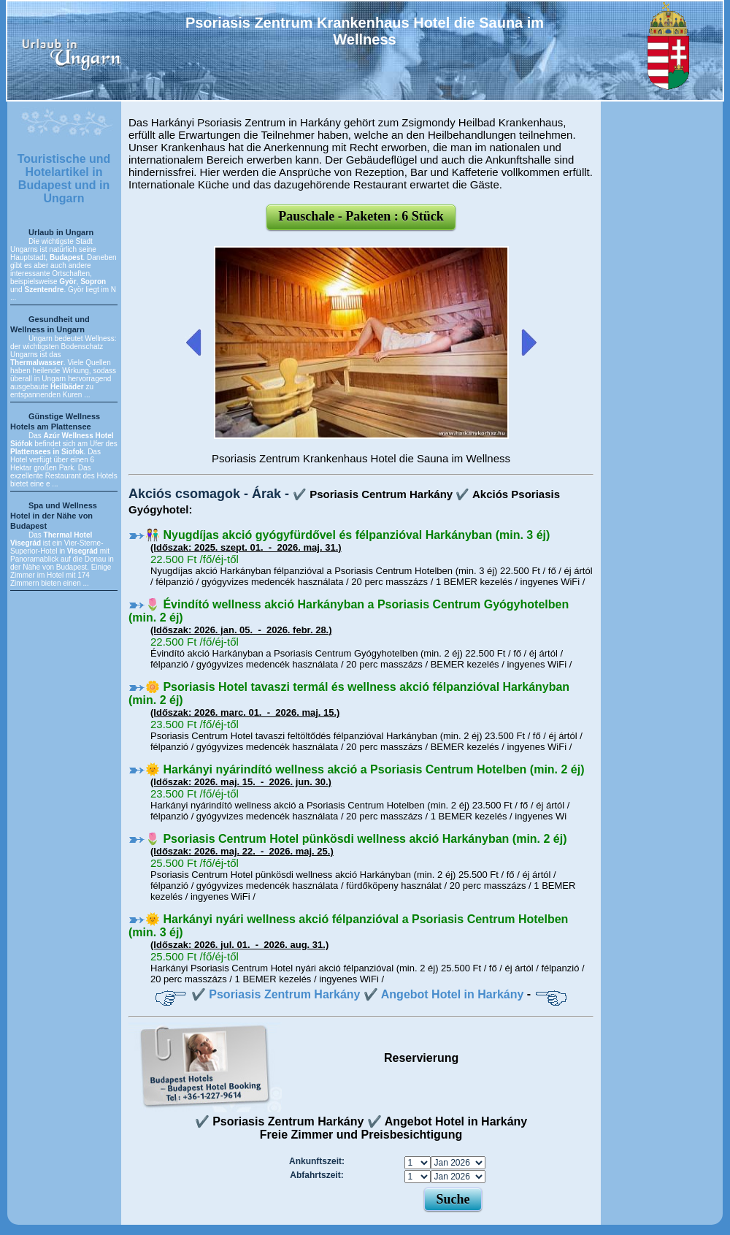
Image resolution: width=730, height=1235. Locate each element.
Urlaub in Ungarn (60, 232)
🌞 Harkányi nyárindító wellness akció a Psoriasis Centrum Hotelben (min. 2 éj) (365, 769)
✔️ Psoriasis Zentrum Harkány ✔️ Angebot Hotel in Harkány (357, 994)
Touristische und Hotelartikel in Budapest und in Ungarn (64, 178)
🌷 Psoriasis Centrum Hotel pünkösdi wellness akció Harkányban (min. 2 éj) (356, 839)
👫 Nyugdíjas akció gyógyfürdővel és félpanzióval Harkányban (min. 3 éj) (347, 535)
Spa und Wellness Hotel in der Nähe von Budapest (53, 515)
